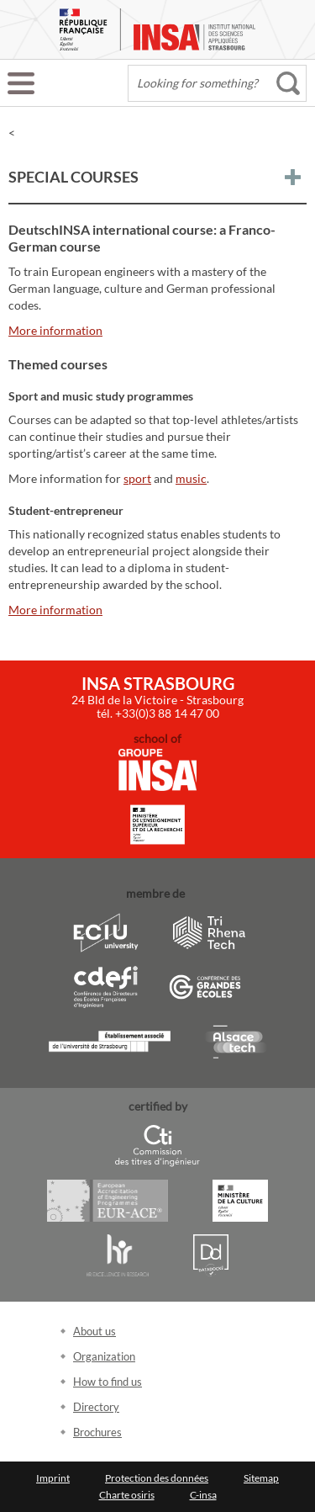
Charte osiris (127, 1494)
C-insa (203, 1494)
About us (94, 1331)
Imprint (53, 1478)
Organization (104, 1356)
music (191, 478)
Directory (96, 1407)
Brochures (97, 1432)
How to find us (107, 1381)
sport (137, 478)
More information (55, 330)
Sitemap (261, 1478)
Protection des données (156, 1478)
